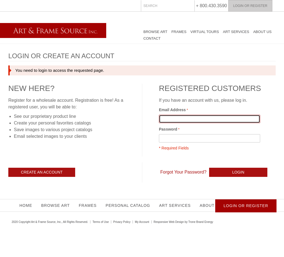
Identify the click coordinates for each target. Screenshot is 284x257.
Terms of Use (100, 221)
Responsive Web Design (169, 221)
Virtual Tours (205, 32)
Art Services (236, 32)
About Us (262, 32)
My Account (142, 221)
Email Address (172, 110)
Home (25, 205)
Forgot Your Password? (183, 172)
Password (168, 129)
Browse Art (155, 32)
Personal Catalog (128, 205)
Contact (152, 38)
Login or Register (250, 6)
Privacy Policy (121, 221)
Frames (178, 32)
